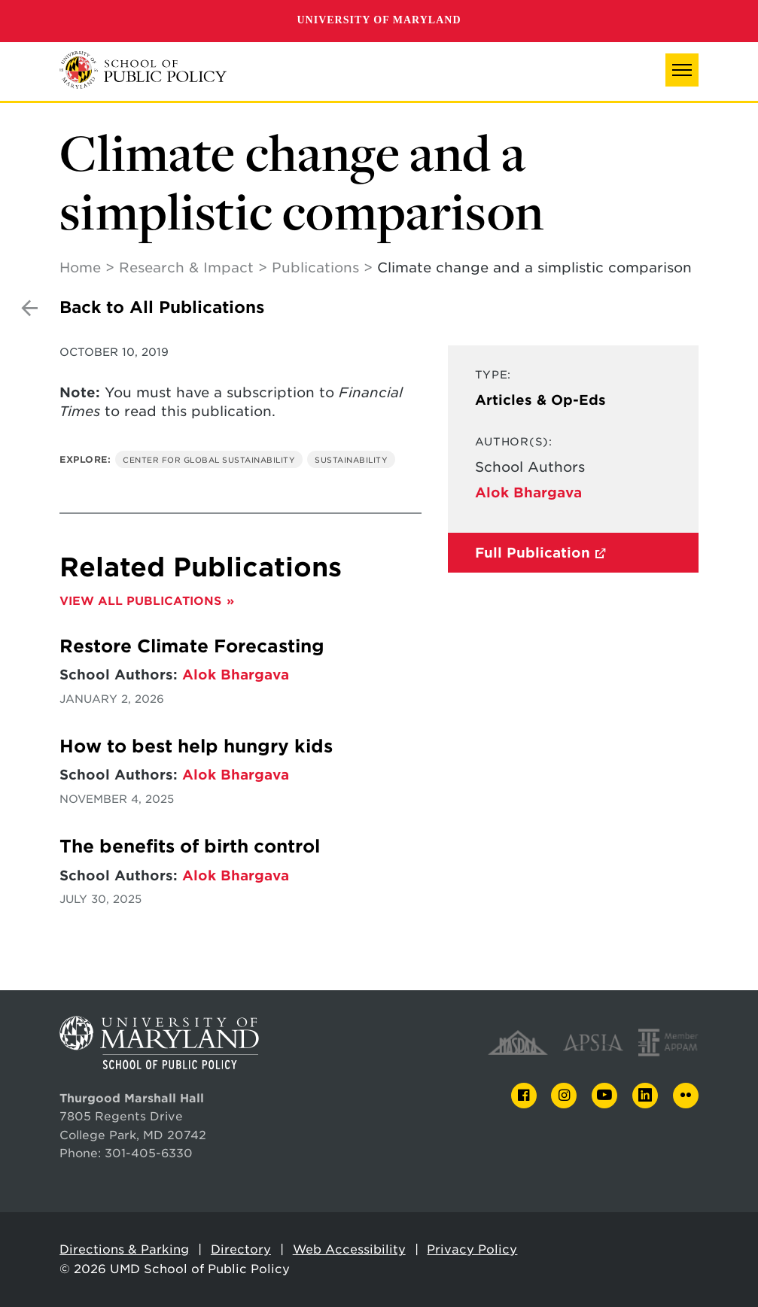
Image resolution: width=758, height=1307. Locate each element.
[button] (682, 70)
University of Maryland (379, 20)
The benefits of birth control (189, 846)
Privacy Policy (472, 1249)
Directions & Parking (124, 1249)
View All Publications (140, 601)
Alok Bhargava (528, 492)
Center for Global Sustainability (209, 459)
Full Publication (532, 553)
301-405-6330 (149, 1153)
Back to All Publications (161, 307)
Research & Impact (186, 267)
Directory (241, 1249)
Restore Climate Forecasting (194, 646)
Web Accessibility (349, 1249)
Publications (315, 267)
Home (80, 267)
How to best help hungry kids (196, 746)
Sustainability (351, 459)
